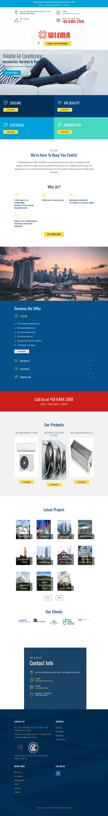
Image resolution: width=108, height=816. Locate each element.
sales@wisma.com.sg (71, 14)
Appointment (19, 780)
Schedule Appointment (54, 5)
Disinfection (72, 125)
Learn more (11, 110)
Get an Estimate (11, 73)
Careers (17, 788)
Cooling (15, 102)
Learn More (22, 351)
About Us (18, 772)
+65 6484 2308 (41, 688)
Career (41, 5)
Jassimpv (68, 808)
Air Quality (72, 102)
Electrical (17, 125)
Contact (66, 5)
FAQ (16, 784)
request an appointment (57, 43)
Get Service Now (54, 234)
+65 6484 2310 (45, 734)
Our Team (18, 776)
